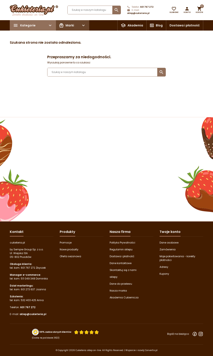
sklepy (114, 277)
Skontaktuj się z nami (123, 270)
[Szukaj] (94, 10)
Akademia (135, 25)
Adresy (164, 267)
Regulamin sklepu (121, 249)
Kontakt (17, 231)
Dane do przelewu (121, 284)
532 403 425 (28, 300)
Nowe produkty (69, 249)
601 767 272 (147, 7)
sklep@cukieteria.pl (138, 13)
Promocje (66, 242)
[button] (187, 10)
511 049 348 (28, 278)
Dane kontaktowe (120, 263)
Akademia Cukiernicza (124, 297)
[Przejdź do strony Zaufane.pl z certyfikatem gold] (35, 331)
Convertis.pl (151, 350)
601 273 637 (28, 289)
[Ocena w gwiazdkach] (86, 332)
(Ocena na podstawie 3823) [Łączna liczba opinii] (45, 337)
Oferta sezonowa (70, 256)
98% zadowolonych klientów (55, 331)
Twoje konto (170, 231)
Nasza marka (118, 290)
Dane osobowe (169, 242)
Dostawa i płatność (185, 25)
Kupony (164, 274)
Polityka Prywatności (122, 242)
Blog (159, 25)
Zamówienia (168, 249)
